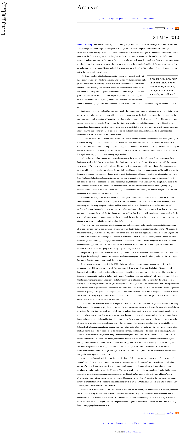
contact (152, 19)
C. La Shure (128, 432)
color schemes (148, 28)
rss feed (170, 28)
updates (144, 19)
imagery (119, 19)
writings (110, 19)
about (127, 19)
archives (135, 19)
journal (102, 19)
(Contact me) (137, 432)
